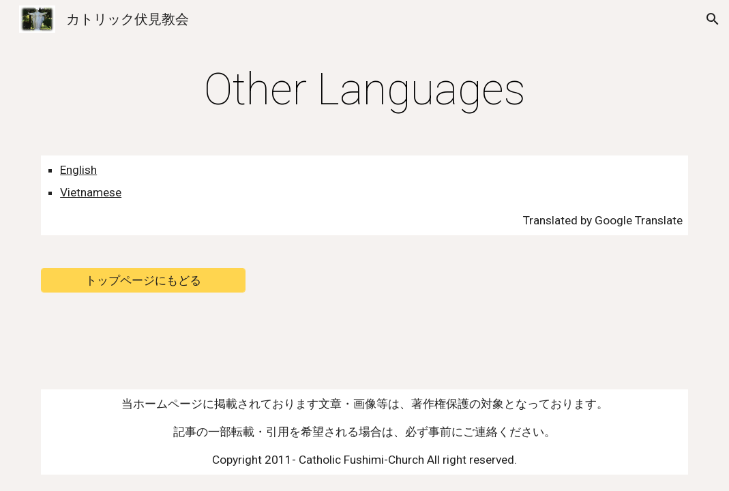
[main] (364, 90)
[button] (712, 19)
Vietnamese (90, 192)
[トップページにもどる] (143, 280)
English (78, 170)
